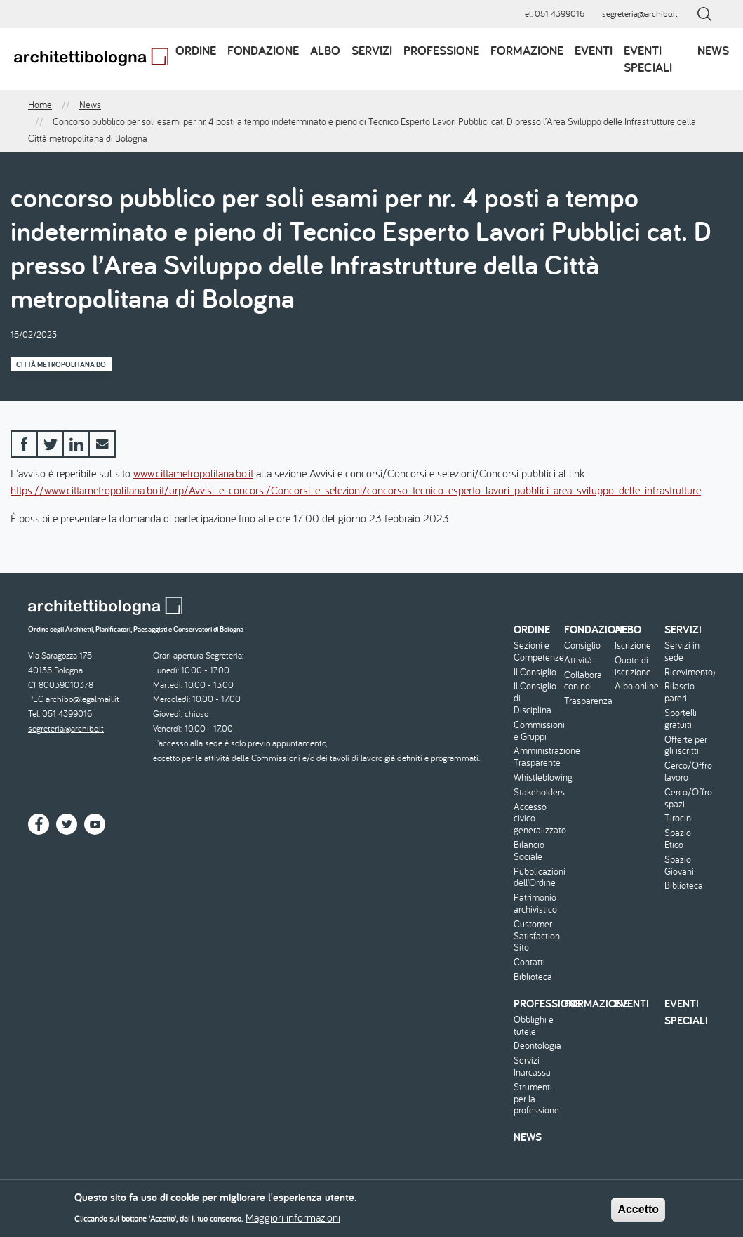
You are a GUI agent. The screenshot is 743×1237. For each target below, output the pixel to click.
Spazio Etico (677, 839)
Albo (325, 50)
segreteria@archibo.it (640, 14)
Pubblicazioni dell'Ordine (537, 877)
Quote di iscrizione (633, 666)
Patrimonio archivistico (535, 903)
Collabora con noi (583, 681)
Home (40, 104)
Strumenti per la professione (536, 1098)
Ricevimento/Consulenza (687, 672)
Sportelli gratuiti (680, 719)
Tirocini (678, 818)
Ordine (195, 50)
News (713, 50)
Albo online (637, 686)
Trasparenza (587, 701)
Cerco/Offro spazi (687, 798)
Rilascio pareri (679, 692)
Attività (578, 660)
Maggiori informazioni (293, 1222)
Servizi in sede (682, 651)
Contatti (529, 962)
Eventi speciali (648, 58)
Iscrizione (633, 645)
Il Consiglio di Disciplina (535, 697)
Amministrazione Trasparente (537, 757)
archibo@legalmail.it (82, 699)
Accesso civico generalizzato (537, 818)
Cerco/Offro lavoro (687, 771)
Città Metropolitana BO (61, 364)
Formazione (526, 50)
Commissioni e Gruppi (537, 731)
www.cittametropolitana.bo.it (193, 473)
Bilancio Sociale (529, 851)
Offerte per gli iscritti (685, 746)
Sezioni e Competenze (537, 651)
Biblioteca (533, 977)
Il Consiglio (535, 672)
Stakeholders (537, 792)
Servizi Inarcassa (532, 1066)
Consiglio (582, 645)
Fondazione (263, 50)
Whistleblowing (537, 777)
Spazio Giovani (679, 866)
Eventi (594, 50)
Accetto (638, 1213)
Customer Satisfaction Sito (537, 935)
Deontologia (537, 1046)
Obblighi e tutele (534, 1026)
